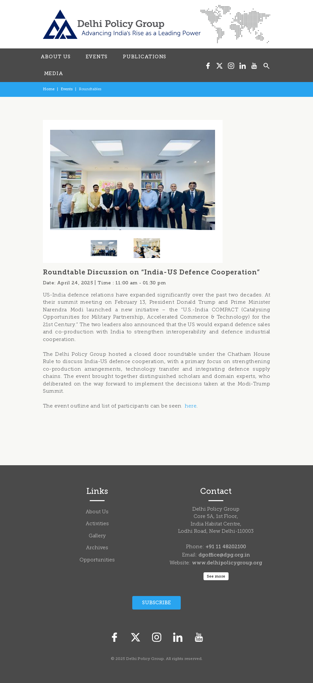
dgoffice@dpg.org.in (224, 555)
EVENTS (97, 57)
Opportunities (97, 560)
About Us (97, 512)
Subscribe (156, 603)
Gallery (97, 536)
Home (48, 89)
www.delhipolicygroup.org (227, 563)
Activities (97, 524)
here (191, 406)
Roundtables (90, 89)
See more (216, 576)
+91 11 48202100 (225, 547)
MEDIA (53, 73)
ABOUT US (56, 57)
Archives (97, 548)
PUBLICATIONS (144, 57)
